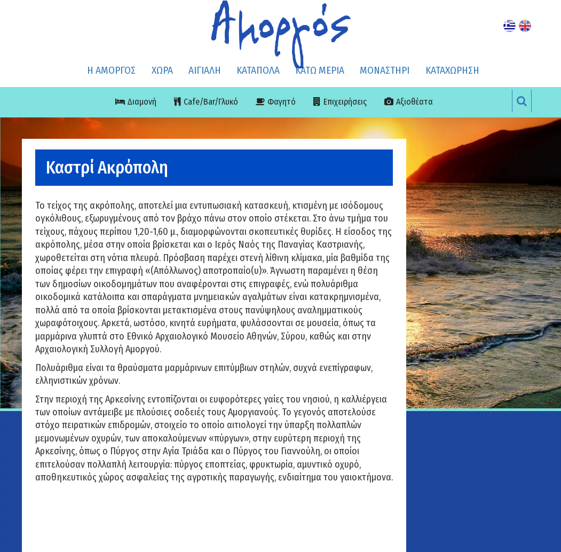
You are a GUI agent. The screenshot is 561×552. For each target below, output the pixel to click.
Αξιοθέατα (414, 102)
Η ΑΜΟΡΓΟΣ (111, 70)
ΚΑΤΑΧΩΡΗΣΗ (452, 70)
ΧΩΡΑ (162, 70)
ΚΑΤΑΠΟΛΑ (258, 70)
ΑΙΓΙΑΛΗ (204, 70)
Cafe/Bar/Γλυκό (211, 102)
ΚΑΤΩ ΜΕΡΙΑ (319, 70)
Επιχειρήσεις (345, 102)
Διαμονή (142, 102)
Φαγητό (281, 102)
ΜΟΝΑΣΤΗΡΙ (384, 70)
